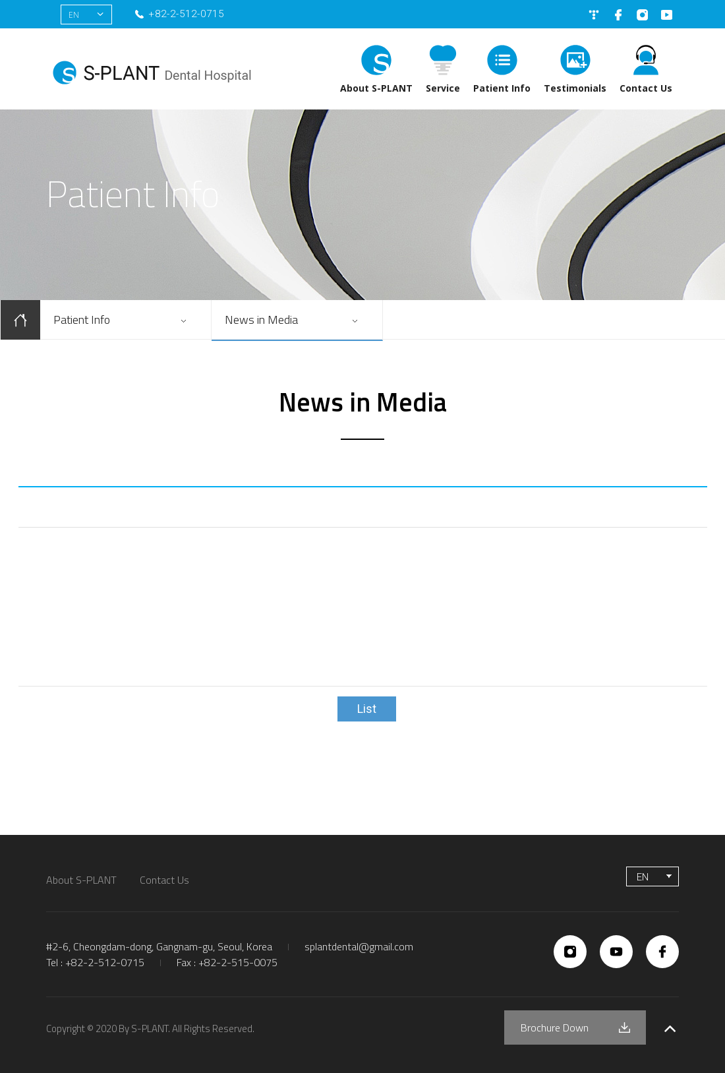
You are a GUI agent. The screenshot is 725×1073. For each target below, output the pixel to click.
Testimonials (575, 88)
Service (443, 88)
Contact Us (646, 88)
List (366, 709)
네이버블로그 (593, 14)
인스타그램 (642, 14)
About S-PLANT (376, 88)
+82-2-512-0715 (186, 14)
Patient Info (502, 88)
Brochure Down (555, 1027)
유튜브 (666, 14)
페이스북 (618, 14)
